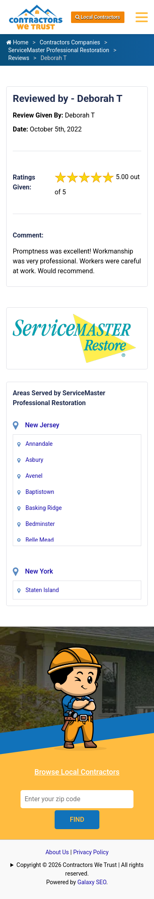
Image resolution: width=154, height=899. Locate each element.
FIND (77, 819)
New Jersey (42, 425)
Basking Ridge (43, 508)
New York (39, 571)
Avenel (33, 476)
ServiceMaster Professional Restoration (58, 50)
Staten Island (42, 590)
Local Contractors (97, 17)
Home (17, 42)
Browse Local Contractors (77, 772)
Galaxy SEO (91, 882)
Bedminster (40, 524)
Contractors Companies (69, 42)
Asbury (34, 459)
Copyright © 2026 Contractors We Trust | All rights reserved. (80, 869)
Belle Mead (39, 540)
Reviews (18, 58)
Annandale (39, 443)
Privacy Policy (90, 852)
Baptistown (39, 492)
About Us (57, 852)
